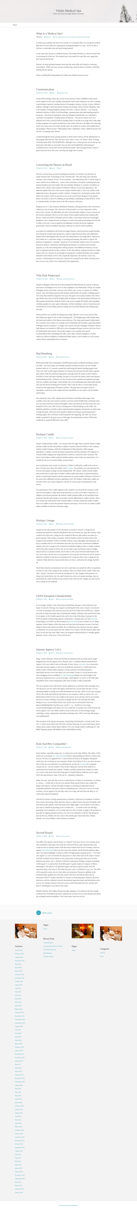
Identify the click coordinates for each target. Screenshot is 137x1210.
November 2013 (20, 1140)
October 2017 (19, 1061)
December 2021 (20, 978)
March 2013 (18, 1168)
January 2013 (19, 1172)
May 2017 (18, 1064)
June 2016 (18, 1092)
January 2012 (19, 1192)
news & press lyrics (64, 836)
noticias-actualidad (67, 599)
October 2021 (19, 981)
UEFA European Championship (53, 595)
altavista (94, 619)
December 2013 (20, 1137)
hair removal (78, 37)
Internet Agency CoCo (48, 649)
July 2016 (18, 1089)
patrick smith (72, 621)
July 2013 (18, 1154)
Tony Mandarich (47, 850)
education (61, 93)
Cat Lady (83, 764)
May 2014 (18, 1120)
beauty (60, 438)
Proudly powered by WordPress (68, 1205)
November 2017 (20, 1057)
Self (66, 93)
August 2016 (19, 1085)
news (59, 599)
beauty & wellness (67, 438)
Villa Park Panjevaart (48, 275)
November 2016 (20, 1078)
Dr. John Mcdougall (67, 675)
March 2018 (18, 1044)
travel (60, 279)
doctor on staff (69, 37)
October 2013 (19, 1144)
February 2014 (19, 1130)
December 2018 (20, 1016)
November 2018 (20, 1019)
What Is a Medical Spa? (49, 33)
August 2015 (19, 1113)
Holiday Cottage (45, 520)
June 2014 (18, 1116)
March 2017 (18, 1071)
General (48, 37)
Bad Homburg (44, 353)
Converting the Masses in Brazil (54, 164)
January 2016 (19, 1109)
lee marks (69, 468)
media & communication (65, 653)
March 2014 (18, 1127)
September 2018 (20, 1023)
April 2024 (18, 967)
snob (59, 168)
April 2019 (18, 1006)
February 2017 (19, 1075)
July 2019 (18, 995)
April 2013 (18, 1165)
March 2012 (18, 1185)
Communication (45, 89)
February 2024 (19, 974)
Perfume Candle (45, 434)
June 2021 (18, 992)
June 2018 (18, 1033)
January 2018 (19, 1050)
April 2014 (18, 1123)
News (53, 93)
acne (55, 37)
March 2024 (18, 971)
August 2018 (19, 1026)
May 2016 (18, 1095)
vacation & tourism (68, 279)
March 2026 (18, 950)
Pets (70, 747)
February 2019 (19, 1012)
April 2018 (18, 1040)
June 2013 (18, 1158)
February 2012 (19, 1189)
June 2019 (18, 999)
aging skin (61, 37)
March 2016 (18, 1102)
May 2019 (18, 1002)
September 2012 (20, 1178)
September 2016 (20, 1082)
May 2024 (18, 964)
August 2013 (19, 1151)
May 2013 (18, 1161)
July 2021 (18, 988)
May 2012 (18, 1182)
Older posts (44, 913)
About (15, 25)
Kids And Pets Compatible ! (51, 743)
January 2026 (19, 957)
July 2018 (18, 1030)
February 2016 (19, 1106)
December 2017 (20, 1054)
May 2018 (18, 1037)
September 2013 (20, 1147)
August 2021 (19, 985)
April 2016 (18, 1099)
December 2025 (20, 961)
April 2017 (18, 1068)
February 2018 (19, 1047)
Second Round (44, 832)
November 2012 (20, 1175)
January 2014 (19, 1133)
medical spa (86, 37)
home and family (69, 524)
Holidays (60, 524)
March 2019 (18, 1009)
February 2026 (19, 954)
